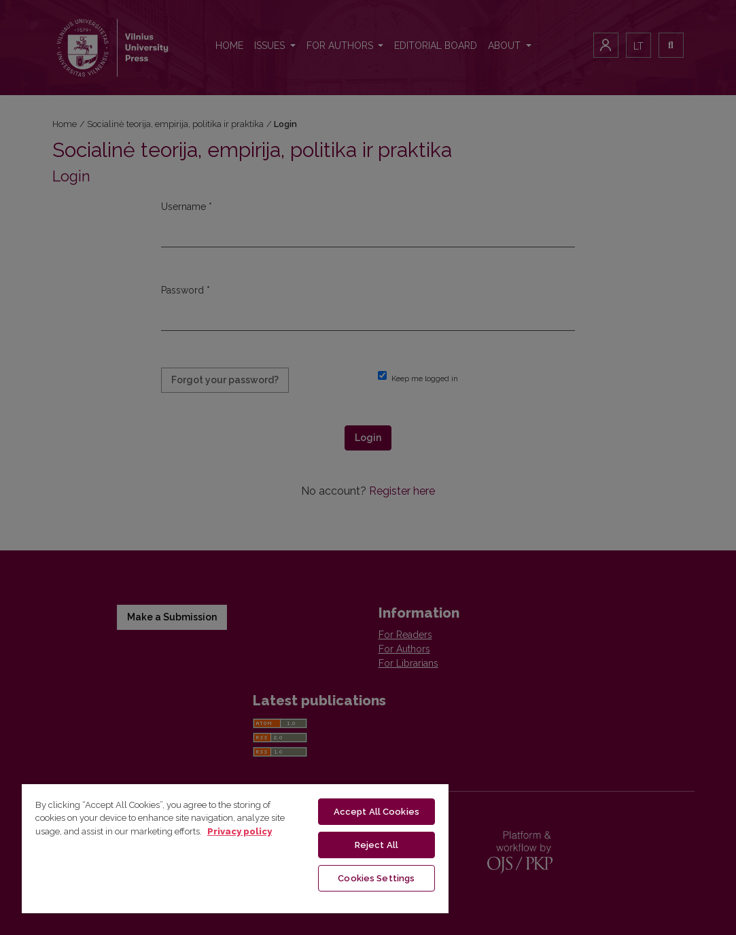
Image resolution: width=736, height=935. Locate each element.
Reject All (376, 845)
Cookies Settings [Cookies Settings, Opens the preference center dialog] (376, 878)
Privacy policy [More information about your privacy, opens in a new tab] (239, 831)
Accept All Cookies (376, 812)
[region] (235, 848)
